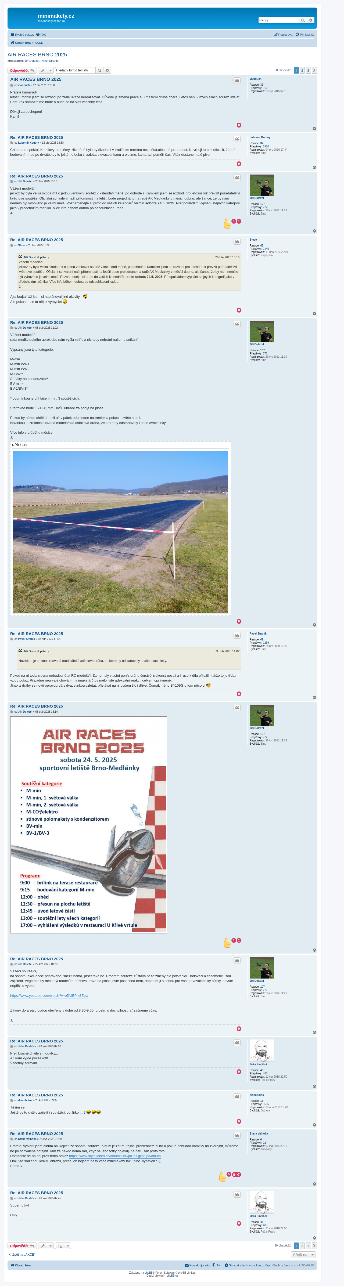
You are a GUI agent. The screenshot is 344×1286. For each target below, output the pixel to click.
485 (265, 1073)
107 (262, 203)
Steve (253, 239)
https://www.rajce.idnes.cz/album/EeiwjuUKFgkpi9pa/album (115, 1156)
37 (261, 143)
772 (265, 207)
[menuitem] (41, 34)
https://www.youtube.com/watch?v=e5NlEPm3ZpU (49, 996)
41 (261, 639)
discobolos (257, 1094)
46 (261, 245)
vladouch (255, 78)
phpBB (149, 1272)
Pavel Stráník (49, 60)
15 (261, 1100)
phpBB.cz (172, 1275)
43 (261, 1070)
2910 (266, 146)
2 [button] (302, 70)
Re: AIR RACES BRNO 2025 (36, 137)
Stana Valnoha (259, 1133)
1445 (266, 248)
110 (265, 87)
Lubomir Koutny (260, 137)
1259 (266, 642)
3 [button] (308, 70)
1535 (266, 1104)
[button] (314, 70)
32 (261, 84)
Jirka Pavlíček (258, 1064)
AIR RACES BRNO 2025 (37, 54)
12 (264, 1142)
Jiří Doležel (32, 60)
